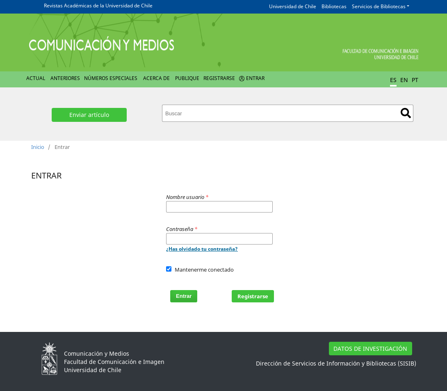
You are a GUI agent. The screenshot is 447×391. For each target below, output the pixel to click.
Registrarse (219, 78)
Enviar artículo (89, 115)
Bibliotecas (334, 6)
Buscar (406, 113)
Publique (187, 78)
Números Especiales (110, 78)
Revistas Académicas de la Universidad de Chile (98, 5)
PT (415, 80)
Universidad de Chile (292, 6)
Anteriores (65, 78)
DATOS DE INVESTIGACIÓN (370, 348)
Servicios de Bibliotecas (379, 6)
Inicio (37, 147)
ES (393, 80)
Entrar (255, 78)
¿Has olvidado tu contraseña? (202, 248)
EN (404, 80)
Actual (35, 78)
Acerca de (156, 78)
